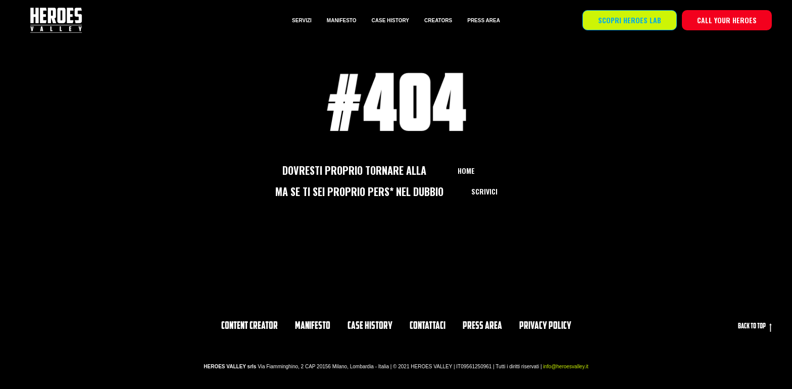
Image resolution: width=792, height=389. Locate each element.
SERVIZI (302, 20)
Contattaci (427, 326)
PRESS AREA (483, 20)
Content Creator (249, 326)
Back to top (755, 327)
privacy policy (545, 326)
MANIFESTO (342, 20)
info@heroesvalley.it (565, 366)
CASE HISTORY (390, 20)
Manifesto (312, 326)
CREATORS (438, 20)
